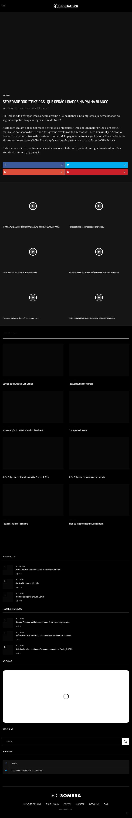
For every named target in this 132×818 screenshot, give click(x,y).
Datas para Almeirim (78, 430)
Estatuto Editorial (32, 804)
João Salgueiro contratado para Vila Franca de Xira (26, 477)
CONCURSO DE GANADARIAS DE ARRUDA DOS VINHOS (38, 569)
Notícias (6, 95)
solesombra (8, 108)
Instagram (94, 804)
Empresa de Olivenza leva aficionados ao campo (21, 318)
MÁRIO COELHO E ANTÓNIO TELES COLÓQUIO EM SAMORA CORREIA (43, 635)
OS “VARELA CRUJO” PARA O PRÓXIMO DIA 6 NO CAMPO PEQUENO (94, 272)
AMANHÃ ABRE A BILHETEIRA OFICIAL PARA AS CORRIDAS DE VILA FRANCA (31, 227)
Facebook (80, 804)
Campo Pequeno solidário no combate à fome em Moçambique (42, 622)
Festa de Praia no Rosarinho (15, 523)
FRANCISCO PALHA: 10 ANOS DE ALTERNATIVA (20, 272)
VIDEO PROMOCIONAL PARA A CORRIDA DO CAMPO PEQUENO (92, 318)
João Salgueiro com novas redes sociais (87, 477)
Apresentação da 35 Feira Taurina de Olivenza (23, 430)
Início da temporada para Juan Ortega (86, 523)
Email (106, 804)
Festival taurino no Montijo (81, 383)
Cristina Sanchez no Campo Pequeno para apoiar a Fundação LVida (44, 649)
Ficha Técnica (52, 804)
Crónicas (20, 566)
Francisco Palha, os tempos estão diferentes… (86, 227)
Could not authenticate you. (26, 770)
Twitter (67, 804)
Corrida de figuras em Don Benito (18, 383)
